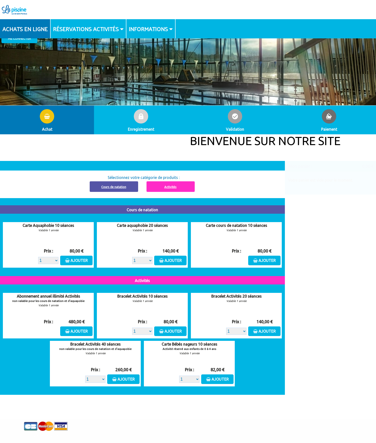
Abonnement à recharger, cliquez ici (145, 163)
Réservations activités (86, 29)
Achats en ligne (25, 29)
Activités (170, 187)
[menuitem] (25, 28)
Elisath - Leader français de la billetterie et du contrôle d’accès (188, 430)
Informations (148, 29)
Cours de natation (113, 187)
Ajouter (79, 260)
